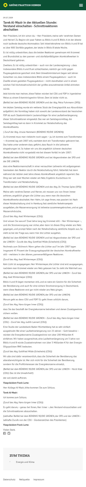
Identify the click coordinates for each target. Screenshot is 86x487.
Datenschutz (9, 479)
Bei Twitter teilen (9, 433)
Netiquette (24, 479)
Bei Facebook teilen (4, 433)
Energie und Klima (25, 462)
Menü (81, 5)
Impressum (38, 479)
